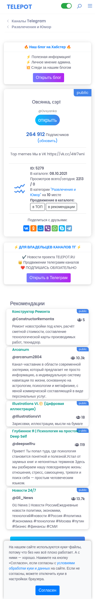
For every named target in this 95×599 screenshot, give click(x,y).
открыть (47, 120)
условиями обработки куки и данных (42, 565)
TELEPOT (19, 7)
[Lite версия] (66, 6)
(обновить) (47, 140)
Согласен (47, 590)
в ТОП (37, 206)
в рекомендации (61, 206)
